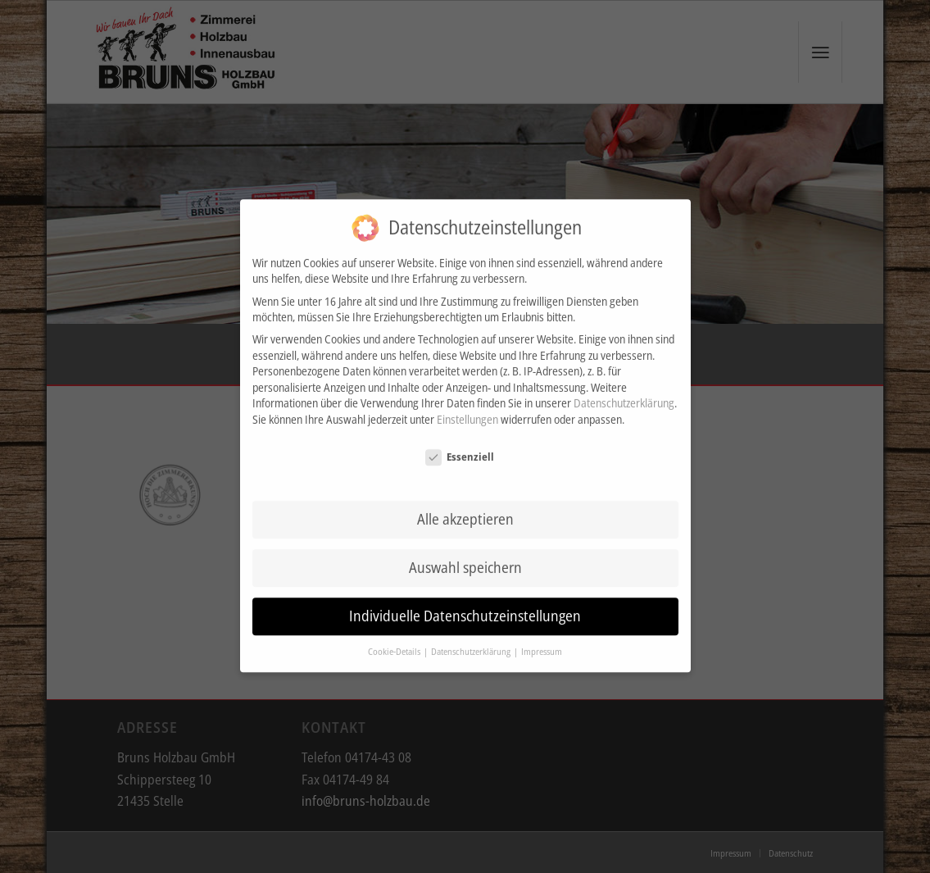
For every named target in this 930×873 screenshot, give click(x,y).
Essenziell (459, 425)
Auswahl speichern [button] (465, 537)
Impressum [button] (541, 621)
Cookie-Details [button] (395, 621)
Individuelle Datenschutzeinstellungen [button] (465, 585)
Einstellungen (467, 388)
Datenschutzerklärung (624, 372)
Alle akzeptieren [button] (465, 488)
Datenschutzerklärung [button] (471, 621)
